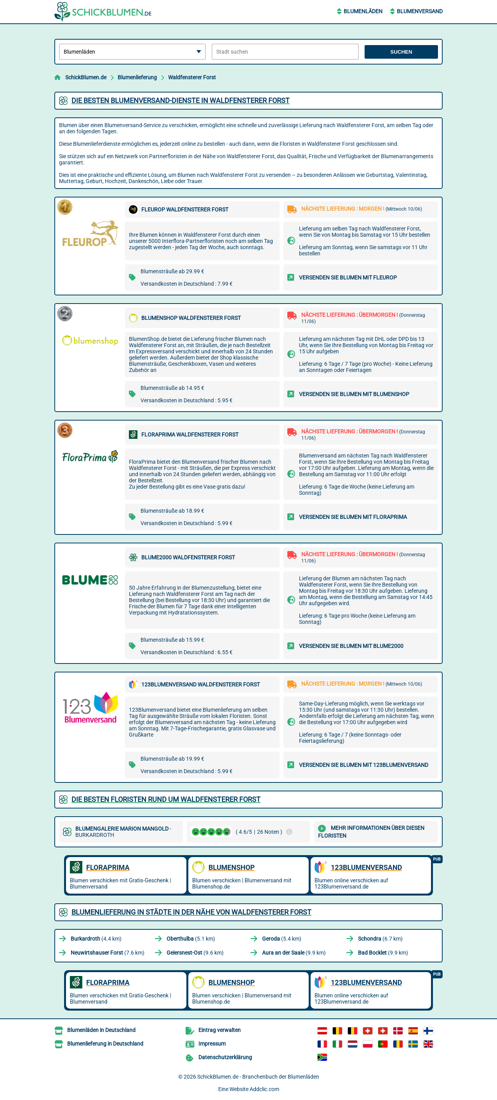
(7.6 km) (107, 953)
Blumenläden (363, 11)
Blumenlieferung (137, 77)
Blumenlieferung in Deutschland (105, 1044)
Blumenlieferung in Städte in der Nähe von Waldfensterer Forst (191, 912)
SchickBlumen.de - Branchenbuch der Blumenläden (258, 1077)
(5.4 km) (281, 939)
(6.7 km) (380, 939)
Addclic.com (264, 1089)
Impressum (212, 1044)
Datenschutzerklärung (225, 1057)
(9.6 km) (195, 953)
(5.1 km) (191, 939)
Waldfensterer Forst (192, 77)
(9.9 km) (294, 953)
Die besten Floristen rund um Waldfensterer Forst (166, 799)
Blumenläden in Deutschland (101, 1030)
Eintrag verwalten (219, 1030)
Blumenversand (420, 11)
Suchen (401, 52)
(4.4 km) (96, 939)
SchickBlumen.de (85, 77)
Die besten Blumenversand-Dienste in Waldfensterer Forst (180, 100)
